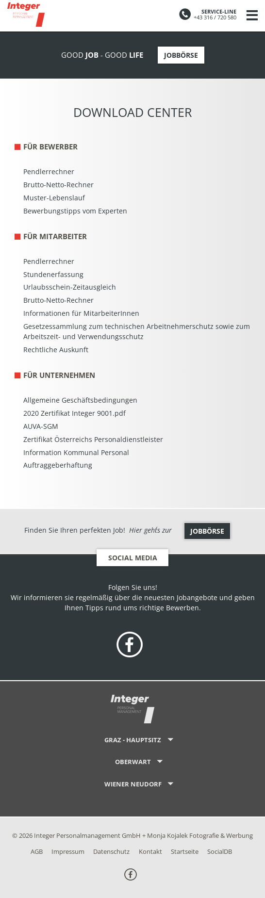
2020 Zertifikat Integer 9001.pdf (74, 413)
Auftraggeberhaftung (57, 465)
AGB (37, 851)
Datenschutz (111, 851)
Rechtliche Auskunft (55, 349)
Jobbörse (181, 55)
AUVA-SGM (40, 426)
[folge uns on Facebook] (129, 645)
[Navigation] (252, 16)
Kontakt (150, 851)
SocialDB (219, 851)
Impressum (67, 851)
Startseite (185, 851)
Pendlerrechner (48, 171)
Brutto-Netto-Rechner (58, 184)
